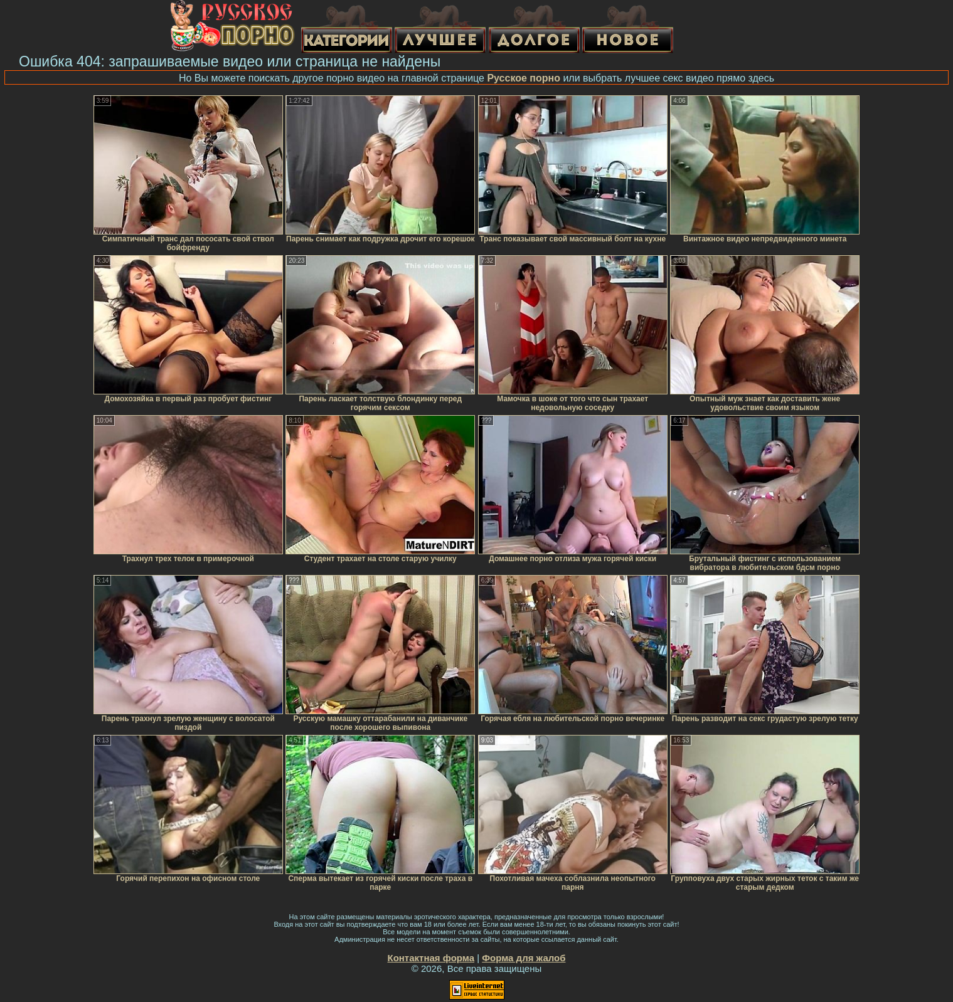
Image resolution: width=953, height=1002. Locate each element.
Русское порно (523, 78)
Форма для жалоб (523, 957)
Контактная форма (430, 957)
